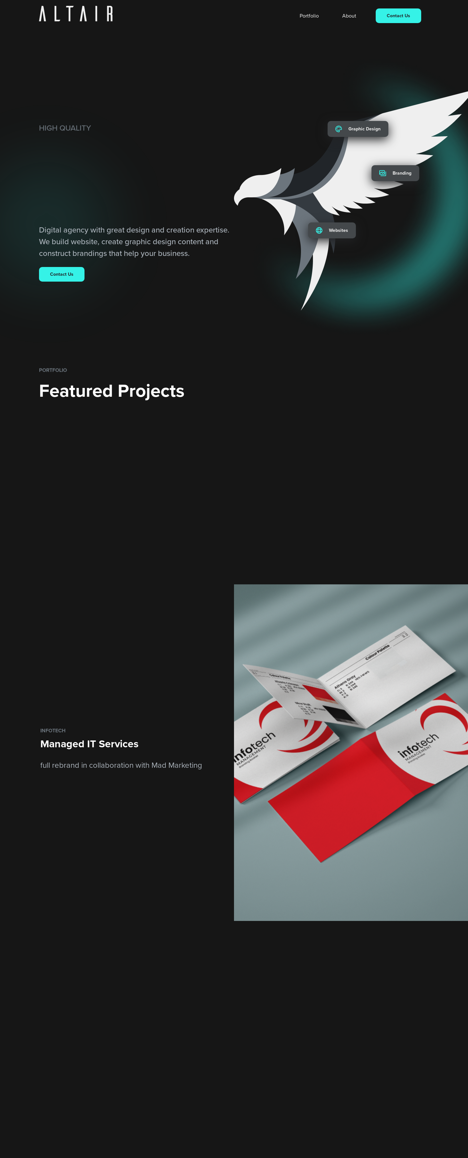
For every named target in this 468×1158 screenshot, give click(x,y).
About (349, 16)
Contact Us (398, 15)
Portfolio (309, 16)
